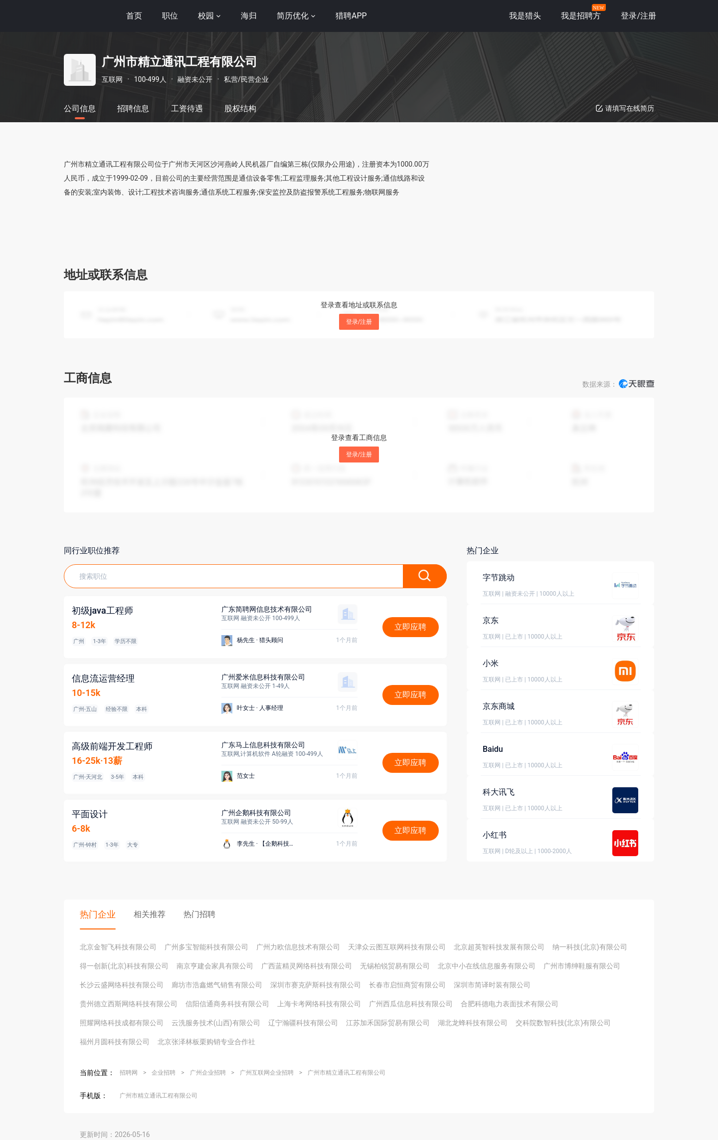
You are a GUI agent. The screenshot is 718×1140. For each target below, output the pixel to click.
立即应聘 (410, 627)
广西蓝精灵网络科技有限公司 (306, 966)
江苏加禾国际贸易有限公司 (388, 1023)
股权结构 (240, 108)
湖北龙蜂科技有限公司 (473, 1023)
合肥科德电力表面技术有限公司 (509, 1004)
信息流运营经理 (103, 678)
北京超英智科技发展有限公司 (499, 947)
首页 (134, 15)
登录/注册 (359, 321)
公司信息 (80, 108)
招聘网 (129, 1072)
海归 (249, 15)
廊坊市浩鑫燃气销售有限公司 (217, 985)
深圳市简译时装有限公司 (492, 985)
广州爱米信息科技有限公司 (263, 677)
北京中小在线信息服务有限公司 (487, 966)
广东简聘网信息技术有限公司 (266, 609)
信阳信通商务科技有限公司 (227, 1004)
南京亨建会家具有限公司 (215, 966)
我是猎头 (525, 15)
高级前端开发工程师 (112, 746)
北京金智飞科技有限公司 (118, 947)
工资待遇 (187, 108)
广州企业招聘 (208, 1072)
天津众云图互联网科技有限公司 (397, 947)
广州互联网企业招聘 (267, 1072)
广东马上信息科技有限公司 (263, 745)
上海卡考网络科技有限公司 (319, 1004)
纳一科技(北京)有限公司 (589, 947)
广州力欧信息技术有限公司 (298, 947)
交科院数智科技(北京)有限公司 (563, 1023)
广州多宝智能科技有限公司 (206, 947)
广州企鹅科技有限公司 (256, 813)
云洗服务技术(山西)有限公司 (216, 1023)
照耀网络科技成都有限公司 (122, 1023)
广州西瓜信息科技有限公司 (411, 1004)
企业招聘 (164, 1072)
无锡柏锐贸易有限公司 (395, 966)
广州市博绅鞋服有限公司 (581, 966)
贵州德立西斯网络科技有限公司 (129, 1004)
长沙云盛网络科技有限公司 (122, 985)
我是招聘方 (581, 15)
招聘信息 (133, 108)
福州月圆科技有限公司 (115, 1042)
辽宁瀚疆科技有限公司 (303, 1023)
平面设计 (90, 814)
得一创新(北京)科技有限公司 (124, 966)
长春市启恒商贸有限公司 (407, 985)
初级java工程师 (102, 610)
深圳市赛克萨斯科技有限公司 (315, 985)
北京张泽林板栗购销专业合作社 (206, 1042)
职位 (170, 15)
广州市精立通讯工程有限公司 (346, 1072)
